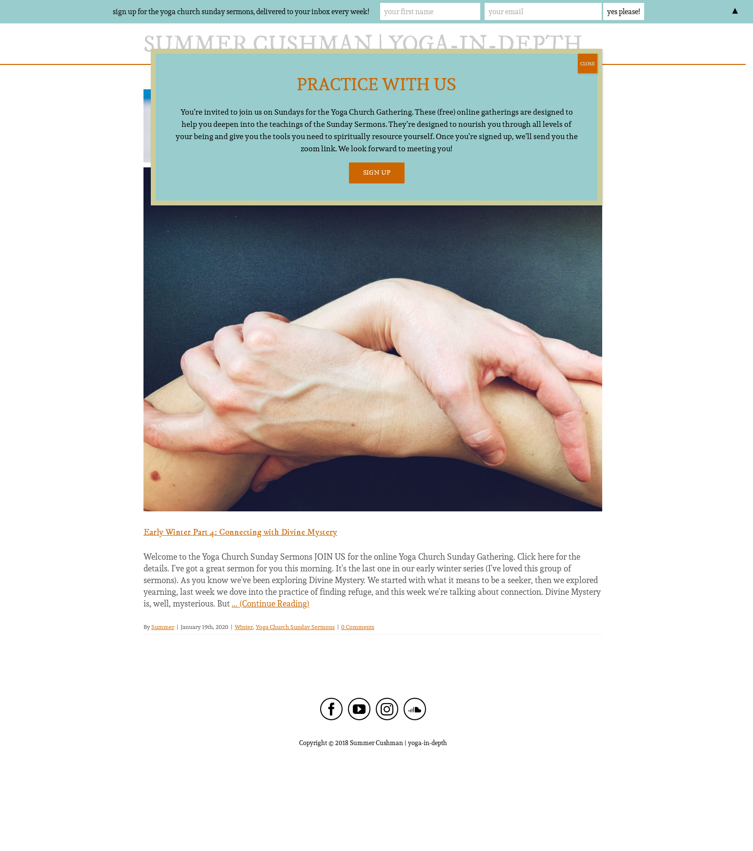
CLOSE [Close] (587, 63)
